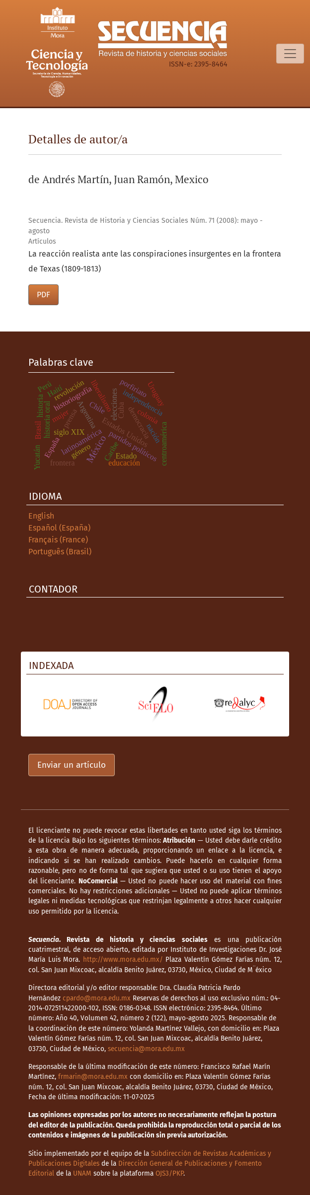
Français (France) (58, 539)
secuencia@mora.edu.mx (146, 1049)
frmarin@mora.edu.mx (93, 1076)
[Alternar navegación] (290, 54)
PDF (43, 294)
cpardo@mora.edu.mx (97, 998)
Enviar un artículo (71, 765)
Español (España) (59, 527)
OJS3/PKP (169, 1173)
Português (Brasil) (59, 551)
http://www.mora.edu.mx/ (123, 959)
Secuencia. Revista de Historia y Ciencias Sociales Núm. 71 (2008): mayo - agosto (145, 225)
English (41, 516)
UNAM (82, 1173)
